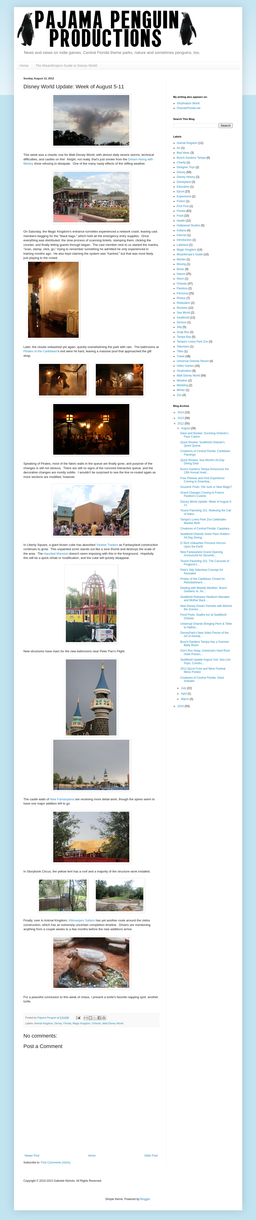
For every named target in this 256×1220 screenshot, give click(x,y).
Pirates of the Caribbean (40, 351)
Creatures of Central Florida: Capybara (204, 528)
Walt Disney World (112, 1023)
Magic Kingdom (81, 1023)
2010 (181, 706)
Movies (181, 259)
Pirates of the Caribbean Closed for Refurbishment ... (202, 580)
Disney (58, 1023)
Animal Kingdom (43, 1023)
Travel (181, 356)
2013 (181, 418)
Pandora (182, 288)
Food (180, 215)
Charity (181, 162)
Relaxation (183, 303)
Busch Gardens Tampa (191, 157)
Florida (67, 1023)
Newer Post (32, 1155)
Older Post (151, 1155)
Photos (181, 298)
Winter (181, 390)
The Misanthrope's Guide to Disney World (66, 65)
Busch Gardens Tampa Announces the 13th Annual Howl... (204, 470)
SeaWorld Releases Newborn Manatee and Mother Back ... (204, 598)
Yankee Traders (107, 545)
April (184, 693)
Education (183, 186)
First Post (183, 206)
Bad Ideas (183, 152)
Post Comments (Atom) (56, 1162)
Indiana (181, 230)
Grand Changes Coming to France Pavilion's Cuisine (202, 494)
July (184, 688)
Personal (182, 293)
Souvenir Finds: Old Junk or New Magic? (206, 487)
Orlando (96, 1023)
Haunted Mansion (56, 553)
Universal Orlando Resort (193, 361)
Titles (180, 351)
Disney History (186, 177)
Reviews (182, 308)
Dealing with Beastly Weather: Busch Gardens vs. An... (203, 589)
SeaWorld (183, 317)
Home (24, 65)
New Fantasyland (62, 799)
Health (181, 220)
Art (178, 148)
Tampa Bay (184, 336)
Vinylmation (184, 370)
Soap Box (183, 332)
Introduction (184, 240)
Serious (182, 322)
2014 (181, 412)
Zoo (179, 395)
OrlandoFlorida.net (188, 108)
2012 (181, 423)
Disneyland (184, 182)
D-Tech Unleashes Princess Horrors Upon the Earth (203, 544)
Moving (181, 264)
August (186, 428)
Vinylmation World (188, 103)
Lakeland (182, 245)
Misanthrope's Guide (190, 254)
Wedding (182, 385)
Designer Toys (186, 167)
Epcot (180, 191)
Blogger (145, 1199)
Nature (181, 274)
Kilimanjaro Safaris (82, 920)
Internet (182, 235)
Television (183, 346)
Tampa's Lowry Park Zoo (192, 341)
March (185, 699)
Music (180, 269)
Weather (182, 380)
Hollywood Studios (188, 225)
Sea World (183, 312)
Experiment (184, 196)
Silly (179, 327)
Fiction (181, 201)
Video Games (185, 365)
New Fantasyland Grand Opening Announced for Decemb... (201, 553)
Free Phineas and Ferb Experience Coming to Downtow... (202, 480)
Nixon (180, 278)
